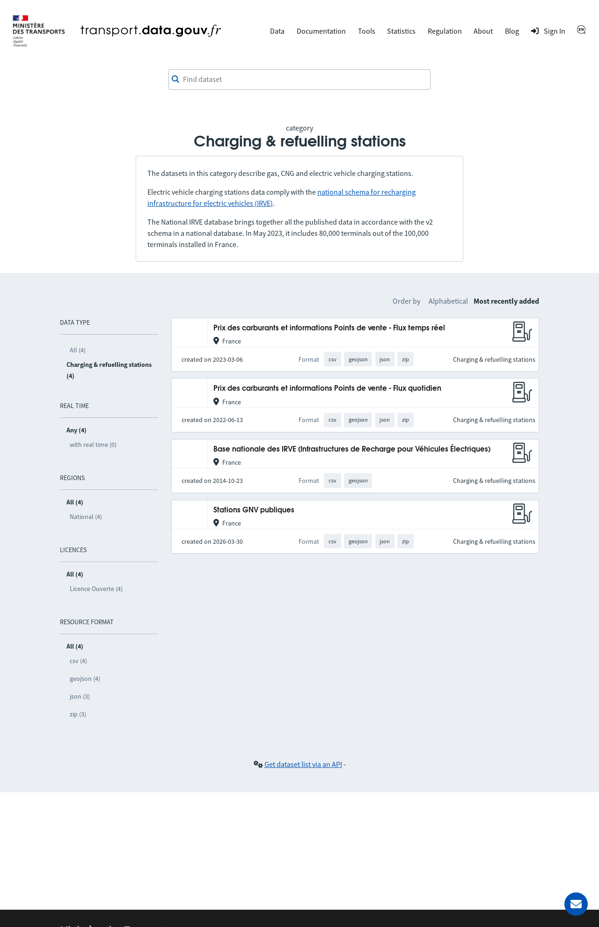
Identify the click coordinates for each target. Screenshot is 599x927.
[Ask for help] (576, 904)
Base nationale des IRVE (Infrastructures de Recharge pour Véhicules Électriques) (351, 449)
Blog (512, 31)
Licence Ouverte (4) (96, 588)
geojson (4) (85, 678)
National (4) (86, 516)
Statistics (401, 31)
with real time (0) (93, 444)
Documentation (321, 31)
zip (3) (78, 714)
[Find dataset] (299, 79)
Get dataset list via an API (303, 764)
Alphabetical (448, 301)
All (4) (78, 350)
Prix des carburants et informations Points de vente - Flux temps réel (329, 328)
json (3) (80, 696)
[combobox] (299, 79)
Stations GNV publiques (253, 510)
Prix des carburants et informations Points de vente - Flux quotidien (327, 388)
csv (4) (78, 661)
